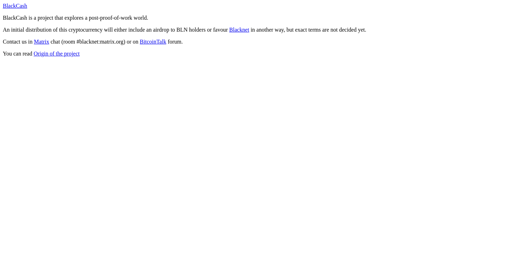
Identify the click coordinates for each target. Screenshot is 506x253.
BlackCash (15, 6)
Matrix (41, 42)
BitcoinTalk (153, 42)
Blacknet (239, 30)
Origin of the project (57, 54)
